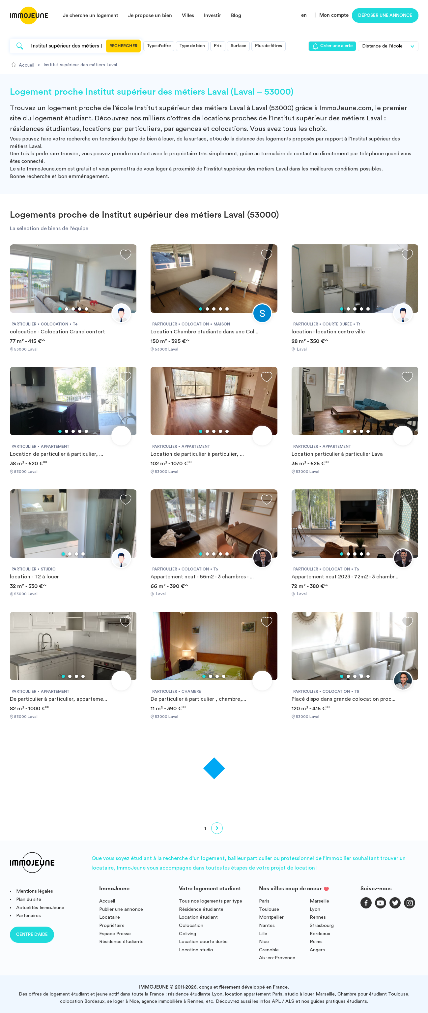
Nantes (267, 925)
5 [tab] (86, 309)
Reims (316, 941)
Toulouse (269, 909)
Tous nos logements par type (210, 901)
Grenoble (269, 949)
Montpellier (271, 917)
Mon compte (334, 15)
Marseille (319, 901)
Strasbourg (322, 925)
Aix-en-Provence (277, 957)
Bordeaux (320, 933)
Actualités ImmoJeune (40, 907)
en (304, 15)
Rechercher (123, 46)
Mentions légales (34, 891)
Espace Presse (115, 933)
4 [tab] (79, 309)
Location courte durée (203, 941)
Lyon (315, 909)
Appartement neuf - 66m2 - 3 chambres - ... (202, 576)
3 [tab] (73, 309)
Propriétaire (112, 925)
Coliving (187, 933)
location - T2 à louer (34, 576)
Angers (317, 949)
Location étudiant (198, 917)
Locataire (109, 917)
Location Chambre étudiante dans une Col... (204, 331)
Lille (263, 933)
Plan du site (28, 899)
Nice (264, 941)
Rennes (318, 917)
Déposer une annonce (385, 15)
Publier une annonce (121, 909)
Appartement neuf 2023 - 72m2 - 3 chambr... (345, 576)
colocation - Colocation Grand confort (57, 331)
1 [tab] (60, 309)
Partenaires (28, 915)
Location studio (196, 949)
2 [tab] (66, 309)
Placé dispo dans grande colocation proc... (343, 699)
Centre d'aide (32, 934)
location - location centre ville (328, 331)
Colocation (191, 925)
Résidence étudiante (121, 941)
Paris (264, 901)
